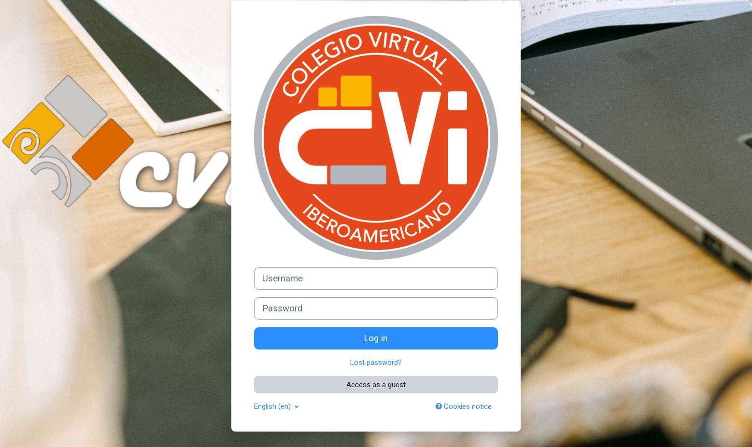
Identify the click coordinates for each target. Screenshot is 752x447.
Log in (376, 338)
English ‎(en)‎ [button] (273, 406)
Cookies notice (464, 406)
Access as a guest (376, 384)
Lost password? (376, 362)
